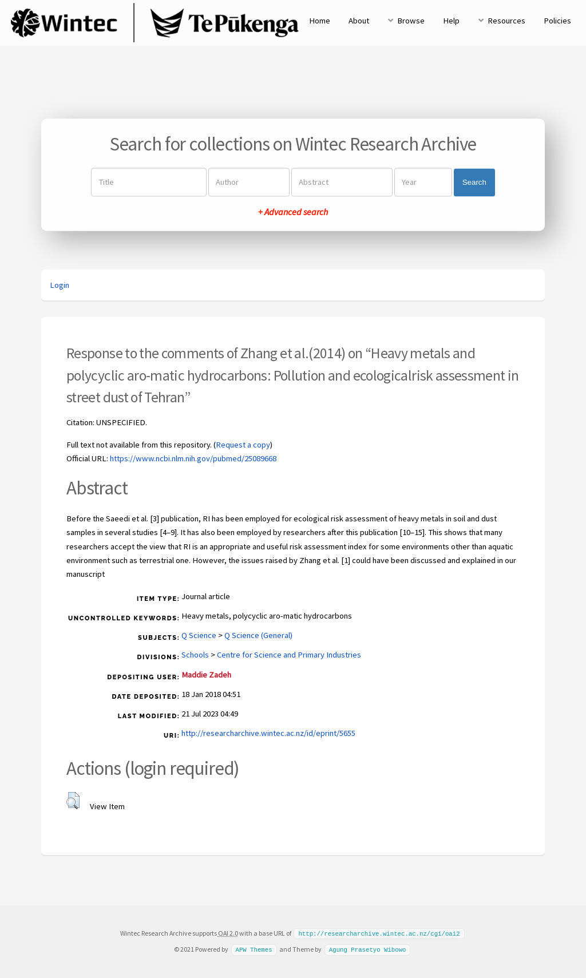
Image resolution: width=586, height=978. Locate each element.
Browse (411, 20)
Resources (506, 20)
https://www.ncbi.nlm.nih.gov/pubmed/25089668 (193, 458)
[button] (73, 800)
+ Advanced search (293, 212)
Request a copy (243, 444)
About (359, 20)
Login (59, 285)
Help (451, 20)
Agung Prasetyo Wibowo (367, 949)
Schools (195, 655)
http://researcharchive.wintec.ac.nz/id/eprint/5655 (268, 733)
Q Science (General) (258, 635)
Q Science (198, 635)
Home (319, 20)
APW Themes (253, 949)
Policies (557, 20)
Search (474, 182)
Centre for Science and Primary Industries (289, 655)
